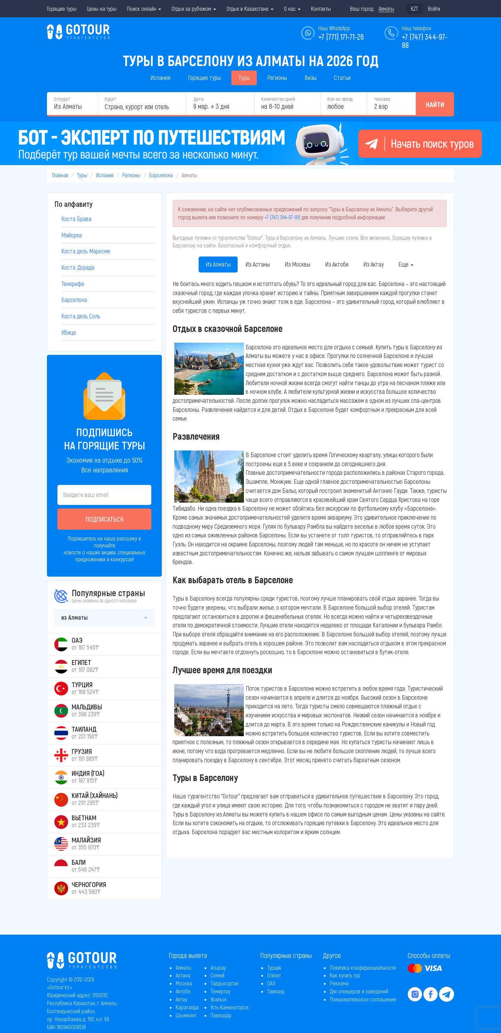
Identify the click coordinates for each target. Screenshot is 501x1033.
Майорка (71, 235)
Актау (181, 999)
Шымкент (186, 1015)
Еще (405, 264)
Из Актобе (337, 264)
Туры (244, 77)
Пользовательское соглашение (363, 999)
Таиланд (275, 991)
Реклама (339, 983)
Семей (217, 975)
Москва (184, 983)
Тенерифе (72, 283)
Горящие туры (62, 8)
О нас (292, 8)
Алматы (183, 967)
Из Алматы (218, 264)
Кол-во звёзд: (340, 99)
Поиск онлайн (144, 8)
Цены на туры (102, 8)
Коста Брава (76, 218)
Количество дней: (278, 99)
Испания (160, 77)
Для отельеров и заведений (359, 991)
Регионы (277, 77)
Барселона (161, 175)
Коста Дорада (77, 267)
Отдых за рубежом (194, 8)
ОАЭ (271, 983)
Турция (274, 967)
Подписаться (105, 519)
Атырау (218, 967)
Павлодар (220, 1015)
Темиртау (220, 991)
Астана (183, 975)
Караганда (187, 1007)
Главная (60, 175)
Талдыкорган (224, 983)
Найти (435, 104)
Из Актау (373, 264)
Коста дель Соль (80, 316)
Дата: (198, 99)
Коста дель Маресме (85, 251)
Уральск (218, 999)
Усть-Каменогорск (229, 1007)
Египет (274, 975)
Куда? (110, 99)
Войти (434, 8)
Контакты (321, 8)
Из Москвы (297, 264)
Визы (310, 77)
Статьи (342, 77)
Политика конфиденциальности (363, 967)
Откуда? (62, 99)
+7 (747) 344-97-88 (282, 217)
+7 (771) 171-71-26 (341, 36)
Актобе (183, 991)
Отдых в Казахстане (249, 8)
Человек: (382, 99)
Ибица (68, 332)
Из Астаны (257, 264)
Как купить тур (345, 975)
